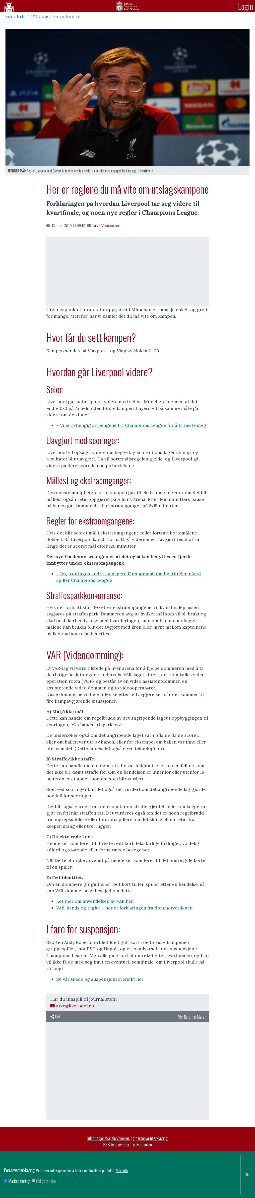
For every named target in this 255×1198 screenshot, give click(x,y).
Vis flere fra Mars (191, 1016)
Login (245, 6)
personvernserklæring (152, 1138)
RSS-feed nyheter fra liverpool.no (127, 1144)
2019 (34, 16)
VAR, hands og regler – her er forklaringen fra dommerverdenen (124, 908)
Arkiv (127, 6)
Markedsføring (19, 1181)
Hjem (8, 16)
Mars (45, 16)
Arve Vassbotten (103, 226)
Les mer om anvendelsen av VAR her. (95, 901)
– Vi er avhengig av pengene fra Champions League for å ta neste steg (131, 425)
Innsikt (21, 16)
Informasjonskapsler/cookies (108, 1138)
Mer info (122, 1170)
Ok (247, 1174)
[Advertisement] (127, 271)
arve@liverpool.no (72, 1006)
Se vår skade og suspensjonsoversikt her (99, 979)
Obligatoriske (46, 1181)
